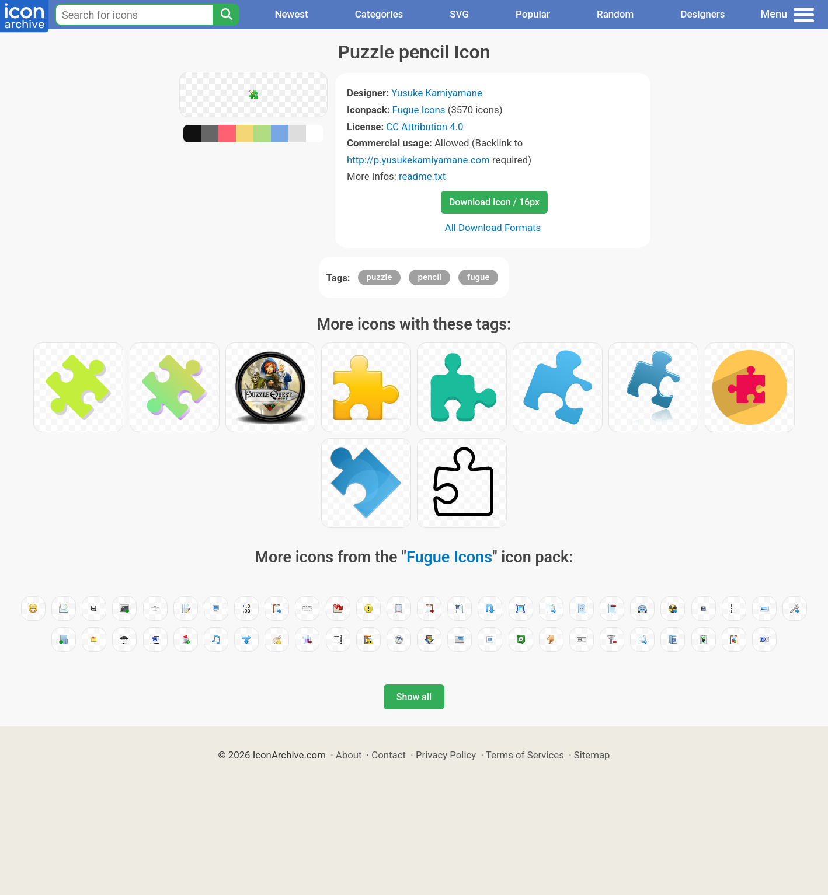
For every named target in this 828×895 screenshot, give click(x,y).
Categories (379, 14)
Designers (702, 14)
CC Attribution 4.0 (424, 126)
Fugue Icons (419, 110)
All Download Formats (493, 227)
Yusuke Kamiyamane (436, 93)
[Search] (226, 15)
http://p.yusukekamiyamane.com (418, 160)
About (349, 755)
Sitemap (592, 755)
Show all (414, 696)
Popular (533, 14)
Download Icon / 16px (494, 202)
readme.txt (422, 176)
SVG (459, 14)
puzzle (379, 277)
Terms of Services (525, 755)
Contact (388, 755)
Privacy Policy (446, 755)
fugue (478, 277)
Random (615, 14)
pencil (429, 277)
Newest (291, 14)
